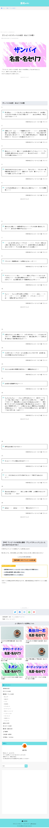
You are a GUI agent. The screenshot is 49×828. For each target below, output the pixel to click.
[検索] (26, 766)
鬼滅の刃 (6, 699)
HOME (24, 822)
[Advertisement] (24, 19)
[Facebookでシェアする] (20, 612)
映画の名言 (6, 688)
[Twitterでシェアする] (15, 612)
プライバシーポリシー (17, 824)
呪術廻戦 (6, 704)
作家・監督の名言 (8, 729)
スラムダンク (7, 706)
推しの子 (6, 697)
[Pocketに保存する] (34, 612)
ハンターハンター (8, 713)
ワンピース (21, 617)
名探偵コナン (7, 718)
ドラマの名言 (7, 691)
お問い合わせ (33, 824)
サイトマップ (26, 824)
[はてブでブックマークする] (24, 612)
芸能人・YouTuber (8, 737)
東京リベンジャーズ (8, 711)
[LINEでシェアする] (29, 612)
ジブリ (5, 702)
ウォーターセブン (11, 619)
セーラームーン (7, 709)
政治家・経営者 (7, 735)
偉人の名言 (6, 723)
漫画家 (5, 732)
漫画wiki (24, 3)
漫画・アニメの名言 (13, 617)
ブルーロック (7, 716)
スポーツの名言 (7, 726)
